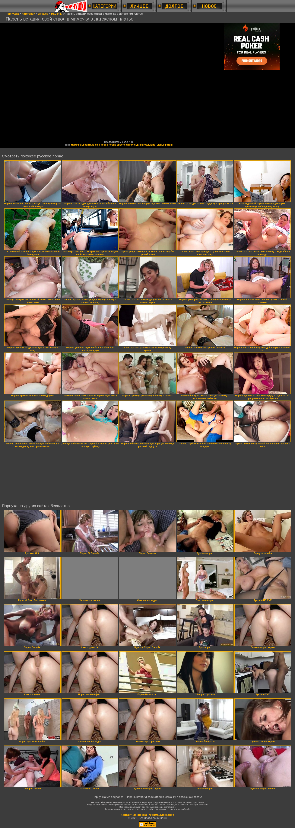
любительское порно (95, 144)
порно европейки (119, 144)
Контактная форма (134, 814)
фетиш (168, 144)
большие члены (154, 144)
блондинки (137, 144)
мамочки (76, 144)
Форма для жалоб (161, 814)
